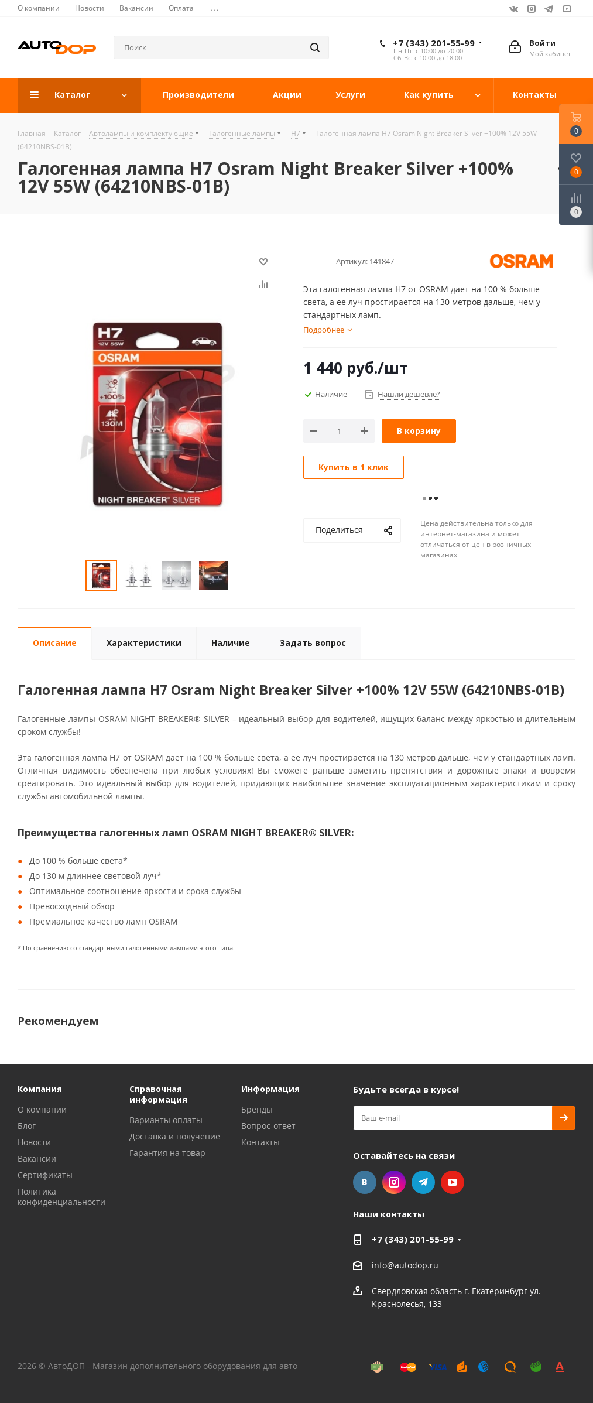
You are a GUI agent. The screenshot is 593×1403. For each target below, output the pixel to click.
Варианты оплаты (166, 1119)
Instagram (531, 9)
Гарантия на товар (167, 1152)
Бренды (257, 1109)
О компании (42, 1109)
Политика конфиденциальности (61, 1196)
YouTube (566, 9)
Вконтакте (514, 9)
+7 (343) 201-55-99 (434, 43)
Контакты (260, 1142)
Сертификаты (45, 1174)
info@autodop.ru (405, 1265)
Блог (27, 1125)
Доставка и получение (174, 1136)
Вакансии (37, 1158)
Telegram (549, 9)
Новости (34, 1142)
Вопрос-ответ (268, 1125)
